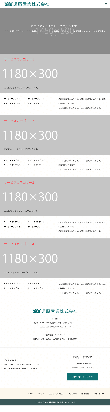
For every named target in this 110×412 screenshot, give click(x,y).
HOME (30, 393)
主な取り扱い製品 (56, 393)
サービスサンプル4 (12, 98)
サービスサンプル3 (36, 98)
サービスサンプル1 (36, 103)
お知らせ (40, 393)
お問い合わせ (98, 393)
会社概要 (85, 393)
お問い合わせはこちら (82, 376)
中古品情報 (72, 393)
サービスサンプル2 (12, 103)
